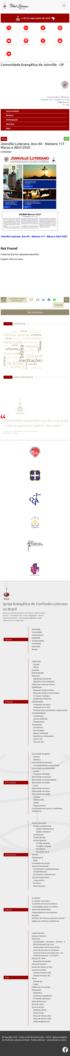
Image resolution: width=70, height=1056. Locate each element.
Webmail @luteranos (41, 1021)
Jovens (36, 803)
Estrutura (37, 883)
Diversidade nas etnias (41, 791)
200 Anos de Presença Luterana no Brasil (48, 918)
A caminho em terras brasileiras (44, 904)
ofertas (24, 331)
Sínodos (35, 855)
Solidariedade (37, 702)
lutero (15, 331)
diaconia (11, 353)
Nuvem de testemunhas (41, 909)
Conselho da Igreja (43, 846)
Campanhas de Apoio (42, 704)
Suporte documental (40, 866)
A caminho (36, 898)
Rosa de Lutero (38, 1004)
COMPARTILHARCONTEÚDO (17, 300)
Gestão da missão (39, 823)
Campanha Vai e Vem (41, 707)
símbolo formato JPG (42, 976)
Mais (8, 128)
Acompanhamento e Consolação (46, 765)
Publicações (36, 990)
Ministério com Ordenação (44, 681)
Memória (10, 124)
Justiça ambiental (40, 719)
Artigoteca (37, 993)
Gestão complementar (42, 826)
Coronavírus (38, 727)
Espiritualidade (38, 673)
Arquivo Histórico (39, 936)
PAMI (35, 860)
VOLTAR (58, 305)
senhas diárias (16, 335)
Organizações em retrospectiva (44, 912)
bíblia (21, 351)
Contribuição (38, 716)
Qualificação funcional (42, 699)
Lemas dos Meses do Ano (42, 967)
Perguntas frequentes (42, 961)
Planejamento (38, 722)
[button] (35, 312)
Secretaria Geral (42, 852)
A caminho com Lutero (41, 901)
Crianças (36, 797)
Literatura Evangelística (42, 996)
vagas (31, 346)
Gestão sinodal (39, 837)
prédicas (31, 342)
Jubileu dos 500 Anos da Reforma (45, 921)
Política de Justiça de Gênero (43, 684)
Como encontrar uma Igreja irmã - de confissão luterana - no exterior (48, 954)
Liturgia (36, 664)
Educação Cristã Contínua (43, 690)
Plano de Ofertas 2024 (42, 1019)
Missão (35, 649)
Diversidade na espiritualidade (44, 780)
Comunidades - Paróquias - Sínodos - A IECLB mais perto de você (49, 943)
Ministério (36, 676)
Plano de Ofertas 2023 (42, 1016)
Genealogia (37, 981)
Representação (39, 886)
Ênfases (10, 115)
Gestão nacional (39, 840)
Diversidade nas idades (41, 794)
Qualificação (37, 687)
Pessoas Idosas (39, 806)
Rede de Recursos (39, 1001)
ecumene (36, 334)
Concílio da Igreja (43, 843)
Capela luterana (38, 933)
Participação (12, 120)
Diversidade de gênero (41, 754)
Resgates (35, 915)
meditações (30, 360)
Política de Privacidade (41, 987)
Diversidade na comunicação (43, 768)
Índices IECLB (38, 1013)
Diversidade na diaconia (41, 777)
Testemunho (37, 725)
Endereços (36, 939)
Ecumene (35, 670)
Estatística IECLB (39, 1010)
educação (13, 341)
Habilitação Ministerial (42, 679)
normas (7, 345)
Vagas (35, 984)
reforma (11, 349)
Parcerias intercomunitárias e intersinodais (50, 710)
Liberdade (36, 646)
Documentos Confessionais (44, 874)
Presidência (40, 849)
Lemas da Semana (39, 964)
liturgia (35, 331)
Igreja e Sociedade (40, 733)
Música (36, 667)
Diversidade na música (41, 788)
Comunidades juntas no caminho (45, 907)
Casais (35, 785)
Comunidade (37, 632)
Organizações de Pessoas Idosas (46, 947)
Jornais (36, 771)
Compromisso (37, 635)
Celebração (36, 661)
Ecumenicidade (38, 641)
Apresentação (12, 111)
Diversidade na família (41, 783)
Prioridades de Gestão (41, 863)
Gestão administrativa (45, 829)
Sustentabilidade (39, 713)
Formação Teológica (41, 696)
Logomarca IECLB (39, 970)
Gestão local (38, 835)
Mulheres (37, 760)
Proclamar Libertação (42, 998)
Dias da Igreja (38, 730)
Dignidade (36, 638)
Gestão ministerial (43, 832)
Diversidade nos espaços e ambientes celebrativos (47, 809)
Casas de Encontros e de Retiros (46, 950)
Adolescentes (38, 800)
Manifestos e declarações (43, 736)
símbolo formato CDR (42, 973)
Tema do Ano (38, 742)
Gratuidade (36, 643)
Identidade (36, 629)
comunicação (32, 338)
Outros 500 (37, 739)
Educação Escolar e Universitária (46, 693)
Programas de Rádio (41, 774)
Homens (36, 757)
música (17, 338)
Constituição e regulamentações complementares (46, 870)
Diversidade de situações (42, 762)
